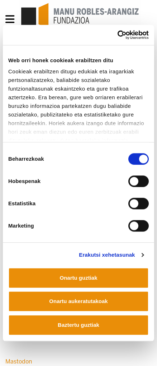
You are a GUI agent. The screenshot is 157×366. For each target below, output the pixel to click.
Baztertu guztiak (78, 325)
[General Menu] (12, 21)
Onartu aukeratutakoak (78, 301)
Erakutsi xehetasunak (107, 255)
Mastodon (18, 361)
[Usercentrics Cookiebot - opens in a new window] (117, 35)
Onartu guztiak (78, 278)
